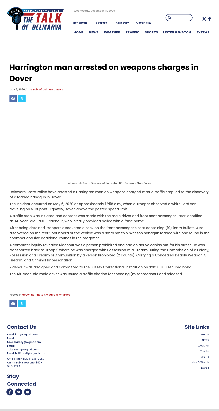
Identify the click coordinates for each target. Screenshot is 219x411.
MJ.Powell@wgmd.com (30, 353)
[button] (204, 19)
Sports (151, 32)
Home (205, 334)
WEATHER (112, 32)
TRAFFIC (132, 32)
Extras (205, 368)
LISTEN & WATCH (177, 32)
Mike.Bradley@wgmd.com (24, 342)
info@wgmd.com (26, 334)
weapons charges (58, 294)
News (205, 340)
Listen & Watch (199, 362)
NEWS (94, 32)
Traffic (204, 351)
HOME (78, 32)
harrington (38, 294)
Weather (203, 345)
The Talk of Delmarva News (45, 89)
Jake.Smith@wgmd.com (23, 349)
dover (26, 294)
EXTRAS (202, 32)
